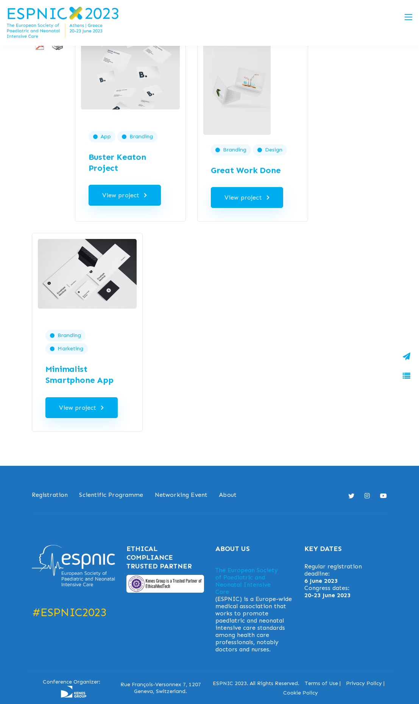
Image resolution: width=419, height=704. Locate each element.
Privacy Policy (364, 683)
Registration (50, 494)
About (228, 494)
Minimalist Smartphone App (79, 374)
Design (273, 150)
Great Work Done (246, 170)
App (106, 136)
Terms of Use (321, 683)
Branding (141, 136)
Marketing (70, 348)
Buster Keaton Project (117, 162)
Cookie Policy (300, 693)
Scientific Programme (111, 494)
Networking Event (181, 494)
